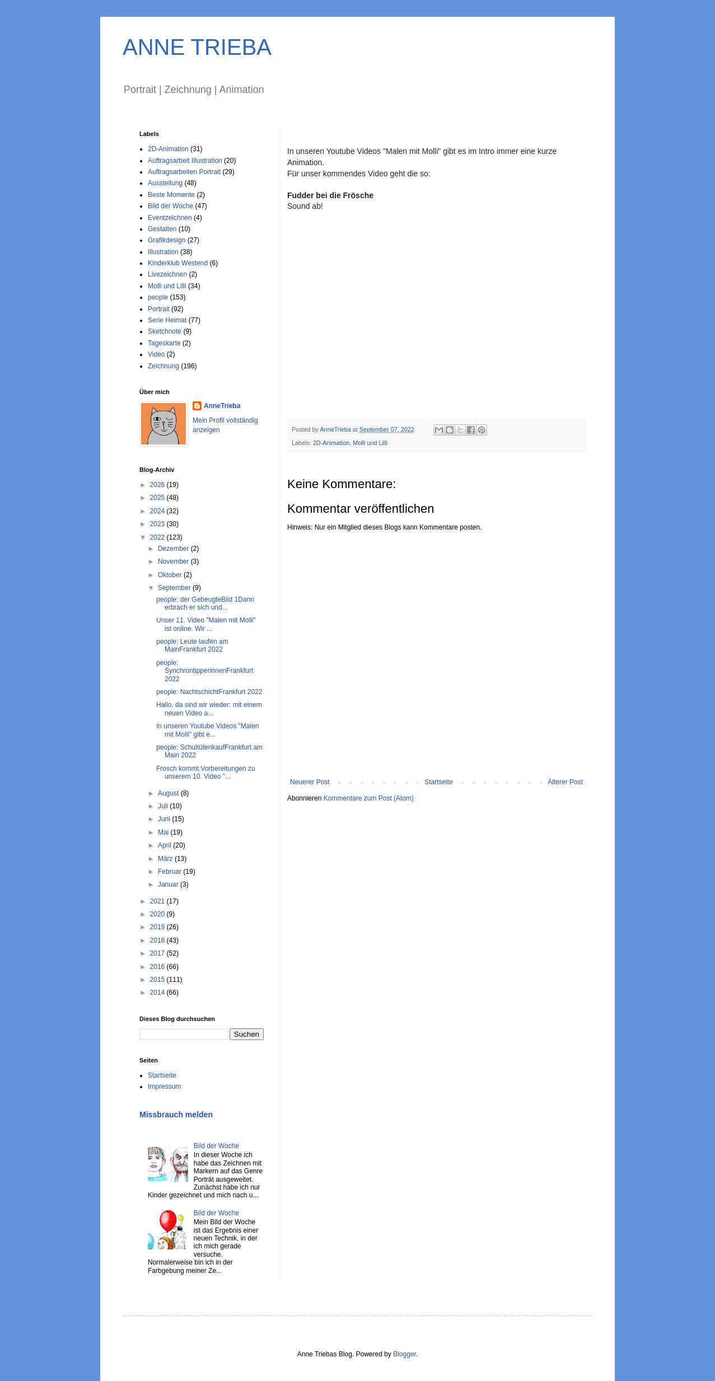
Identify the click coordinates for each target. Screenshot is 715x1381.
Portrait (159, 309)
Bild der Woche (170, 206)
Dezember (174, 549)
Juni (165, 819)
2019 (158, 927)
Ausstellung (165, 183)
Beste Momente (171, 195)
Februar (170, 872)
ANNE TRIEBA (197, 47)
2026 (158, 485)
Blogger (404, 1354)
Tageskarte (164, 343)
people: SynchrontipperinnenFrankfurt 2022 (204, 671)
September (175, 588)
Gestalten (162, 229)
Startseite (438, 782)
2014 (158, 992)
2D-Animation (331, 442)
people (158, 297)
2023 (158, 524)
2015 (158, 980)
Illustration (163, 252)
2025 (158, 498)
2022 (158, 537)
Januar (169, 884)
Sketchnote (164, 331)
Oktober (171, 575)
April (165, 845)
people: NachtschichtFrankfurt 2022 (209, 692)
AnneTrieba (222, 406)
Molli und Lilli (370, 442)
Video (156, 354)
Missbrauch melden (176, 1114)
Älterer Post (565, 782)
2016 (158, 967)
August (169, 793)
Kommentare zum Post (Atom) (369, 798)
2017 (158, 953)
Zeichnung (163, 366)
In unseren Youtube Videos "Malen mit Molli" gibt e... (207, 730)
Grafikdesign (166, 240)
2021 (158, 901)
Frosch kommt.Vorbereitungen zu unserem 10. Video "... (205, 772)
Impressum (164, 1086)
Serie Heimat (167, 320)
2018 (158, 940)
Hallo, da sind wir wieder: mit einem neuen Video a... (209, 709)
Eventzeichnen (170, 218)
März (166, 859)
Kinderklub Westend (178, 263)
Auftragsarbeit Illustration (185, 161)
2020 (158, 914)
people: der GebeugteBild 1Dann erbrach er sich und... (205, 603)
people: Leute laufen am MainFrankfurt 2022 (192, 645)
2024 (158, 511)
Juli (164, 806)
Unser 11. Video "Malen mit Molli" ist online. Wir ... (206, 624)
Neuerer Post (310, 782)
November (174, 561)
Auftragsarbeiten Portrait (184, 172)
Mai (164, 832)
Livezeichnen (167, 274)
